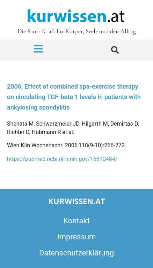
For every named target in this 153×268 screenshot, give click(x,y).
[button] (115, 50)
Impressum (76, 236)
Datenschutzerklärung (76, 252)
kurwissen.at (76, 201)
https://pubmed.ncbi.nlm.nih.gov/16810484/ (62, 159)
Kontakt (76, 220)
